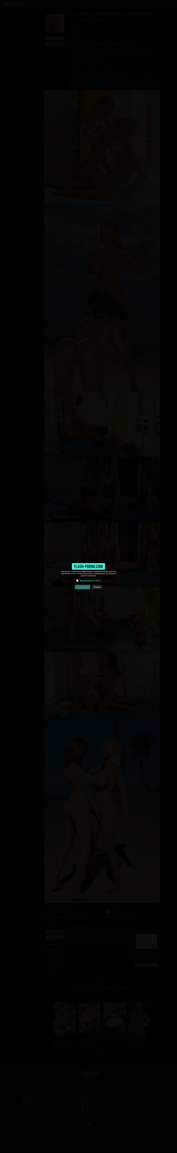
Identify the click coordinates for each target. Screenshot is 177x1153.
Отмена (97, 587)
